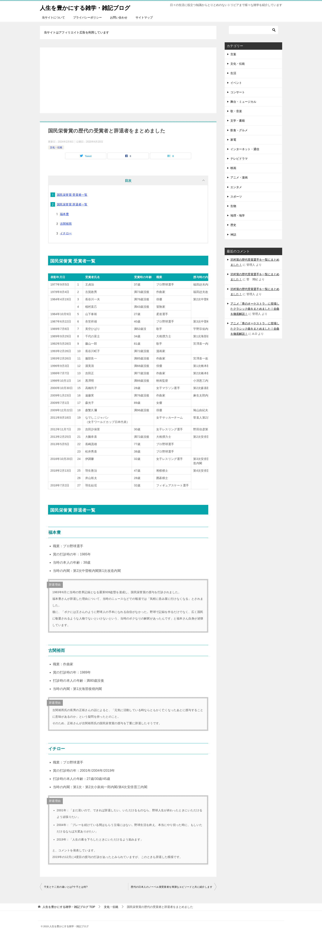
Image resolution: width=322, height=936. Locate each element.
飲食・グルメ (239, 130)
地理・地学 (237, 215)
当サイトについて (53, 17)
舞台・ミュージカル (243, 101)
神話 (233, 234)
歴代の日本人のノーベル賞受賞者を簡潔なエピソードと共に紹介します (171, 886)
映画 (233, 168)
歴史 (233, 225)
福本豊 (64, 214)
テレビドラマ (239, 158)
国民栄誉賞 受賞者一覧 (72, 194)
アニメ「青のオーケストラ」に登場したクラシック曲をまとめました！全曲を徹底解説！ (254, 308)
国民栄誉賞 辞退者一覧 (72, 204)
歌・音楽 (236, 111)
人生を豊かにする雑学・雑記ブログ (90, 7)
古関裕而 (66, 223)
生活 (233, 73)
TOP (69, 906)
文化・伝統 (56, 147)
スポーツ (236, 196)
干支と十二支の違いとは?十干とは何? (66, 886)
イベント (236, 82)
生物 (233, 206)
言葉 (233, 54)
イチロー (66, 233)
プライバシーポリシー (87, 17)
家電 (233, 139)
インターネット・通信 (244, 149)
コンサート (237, 92)
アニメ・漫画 (239, 177)
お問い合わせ (118, 17)
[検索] (253, 30)
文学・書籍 (237, 120)
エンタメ (236, 187)
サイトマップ (144, 17)
